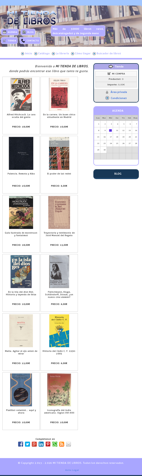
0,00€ (116, 84)
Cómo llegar (81, 53)
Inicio (26, 53)
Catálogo (42, 53)
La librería (60, 53)
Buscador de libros (107, 53)
